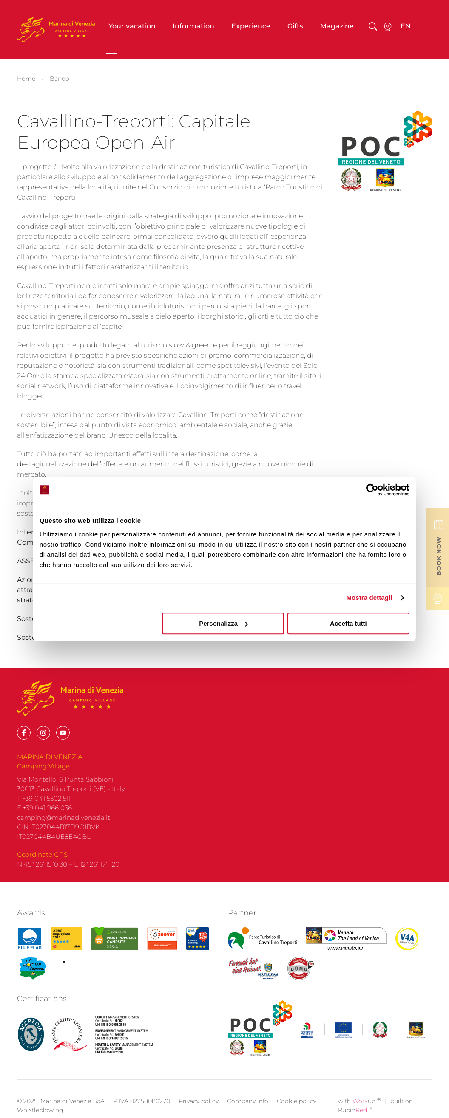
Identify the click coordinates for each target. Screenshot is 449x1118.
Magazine (337, 26)
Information (193, 26)
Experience (250, 26)
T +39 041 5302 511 (44, 811)
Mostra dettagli (369, 597)
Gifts (295, 26)
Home (26, 77)
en (406, 26)
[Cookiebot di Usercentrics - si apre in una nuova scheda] (372, 489)
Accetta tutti (348, 623)
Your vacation (132, 26)
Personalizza (223, 623)
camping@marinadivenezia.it (63, 830)
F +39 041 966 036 (44, 820)
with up (359, 1114)
